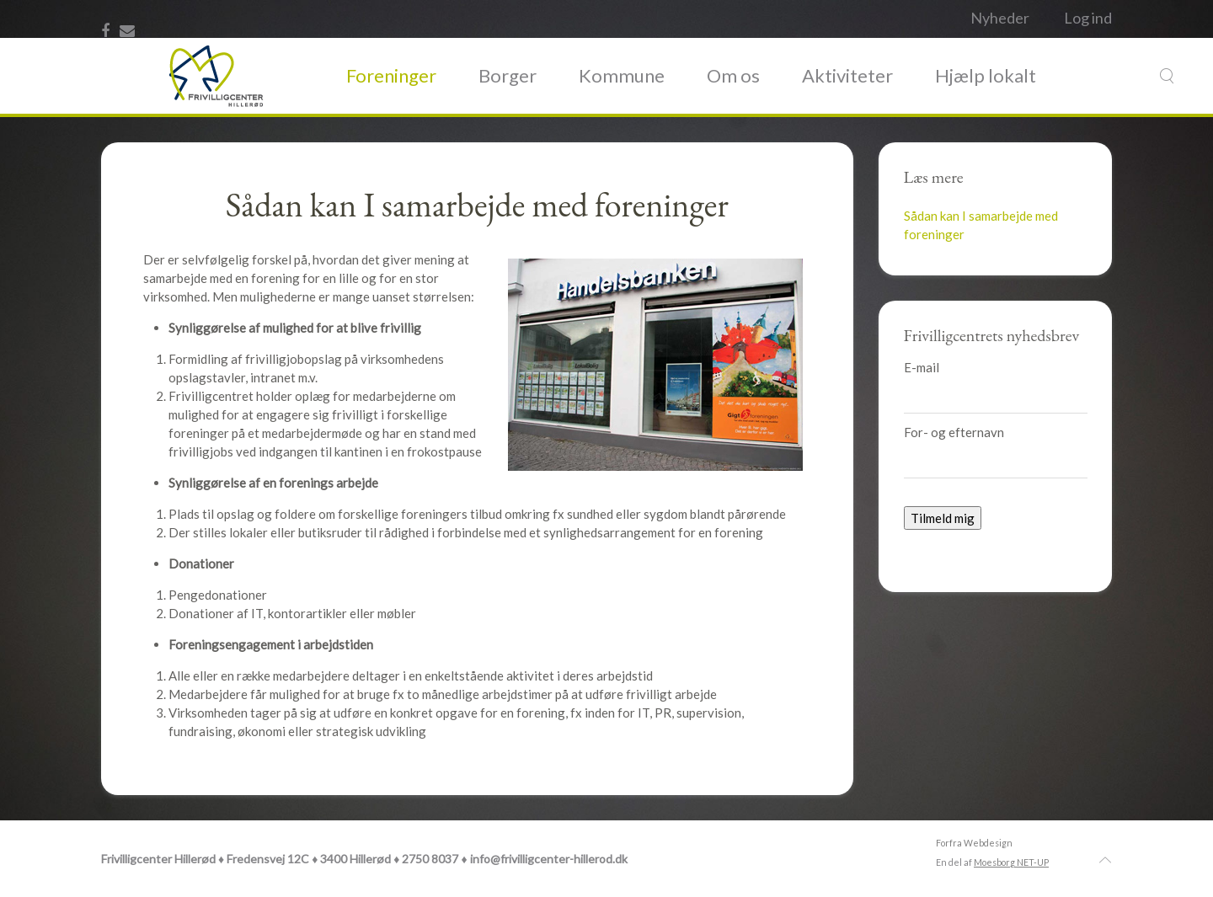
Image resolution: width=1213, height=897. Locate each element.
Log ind (1088, 17)
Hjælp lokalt (985, 75)
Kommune (622, 75)
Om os (733, 75)
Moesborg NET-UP (1011, 862)
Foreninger (391, 75)
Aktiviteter (847, 75)
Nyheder (999, 17)
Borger (507, 75)
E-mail (921, 367)
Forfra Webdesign (974, 842)
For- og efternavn (954, 432)
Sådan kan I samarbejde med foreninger (981, 225)
